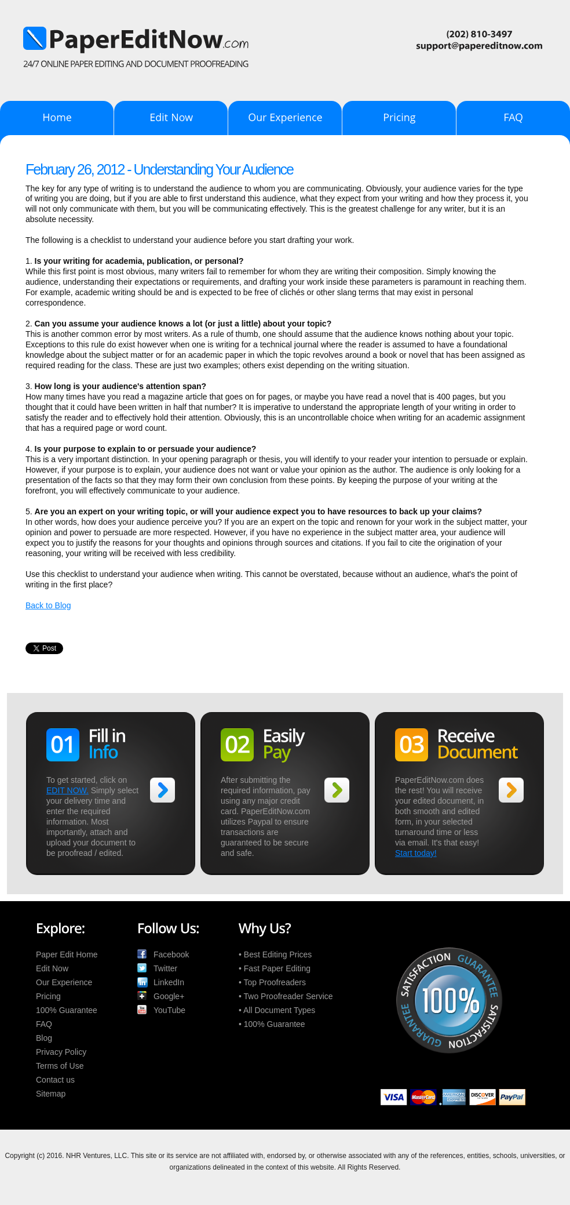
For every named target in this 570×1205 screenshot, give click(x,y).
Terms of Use (59, 1065)
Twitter (165, 968)
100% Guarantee (66, 1010)
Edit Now (52, 968)
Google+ (169, 996)
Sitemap (50, 1093)
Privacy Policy (61, 1052)
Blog (44, 1038)
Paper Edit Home (67, 954)
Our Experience (64, 982)
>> (162, 790)
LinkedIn (169, 982)
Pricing (48, 996)
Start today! (416, 853)
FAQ (44, 1024)
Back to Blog (48, 605)
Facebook (171, 954)
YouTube (169, 1010)
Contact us (55, 1079)
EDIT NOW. (67, 790)
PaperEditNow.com (284, 37)
